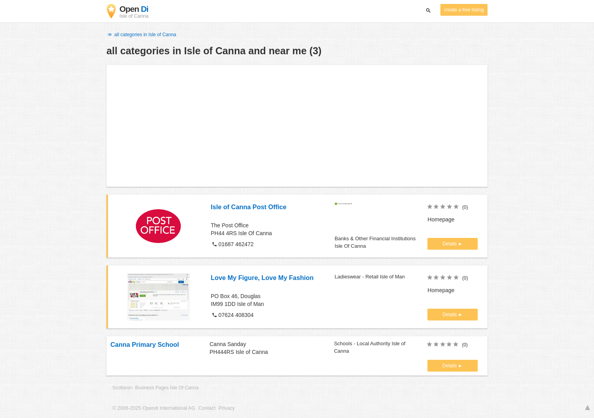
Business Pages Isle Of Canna (166, 387)
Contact (206, 408)
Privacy (226, 408)
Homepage (441, 219)
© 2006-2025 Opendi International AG (153, 408)
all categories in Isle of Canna (141, 34)
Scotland (121, 387)
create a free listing (464, 10)
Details (450, 244)
